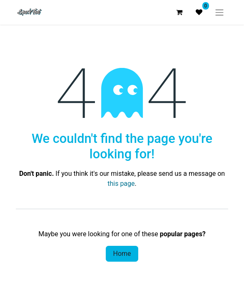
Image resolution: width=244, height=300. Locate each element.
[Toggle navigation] (219, 12)
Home (122, 254)
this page (120, 184)
